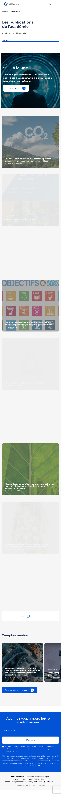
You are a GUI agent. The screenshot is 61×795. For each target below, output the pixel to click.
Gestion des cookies (23, 785)
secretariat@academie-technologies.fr (21, 782)
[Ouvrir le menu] (56, 4)
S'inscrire (30, 740)
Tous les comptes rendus (19, 690)
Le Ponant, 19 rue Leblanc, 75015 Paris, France (30, 779)
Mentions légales (39, 785)
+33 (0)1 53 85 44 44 (47, 782)
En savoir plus (16, 88)
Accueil (5, 11)
